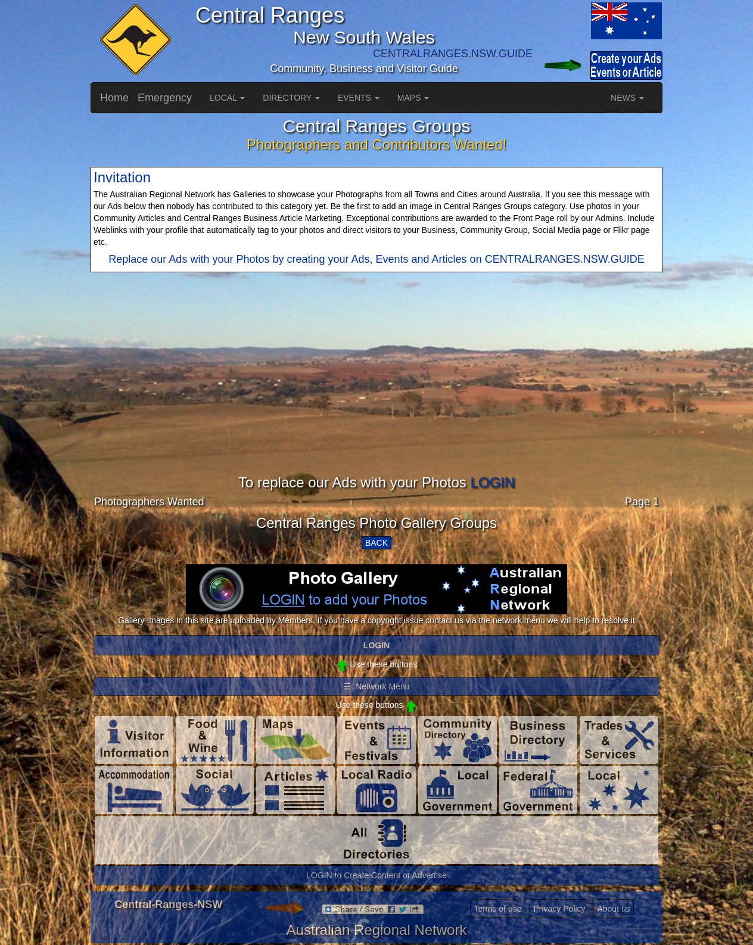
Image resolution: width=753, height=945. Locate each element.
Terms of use (497, 908)
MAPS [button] (413, 97)
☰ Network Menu (376, 686)
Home (114, 98)
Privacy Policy (559, 908)
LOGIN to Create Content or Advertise (376, 875)
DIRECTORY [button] (291, 97)
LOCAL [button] (227, 97)
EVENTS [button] (358, 97)
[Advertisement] (376, 391)
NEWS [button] (627, 97)
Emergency (165, 98)
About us (613, 908)
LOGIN (492, 482)
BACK (376, 543)
